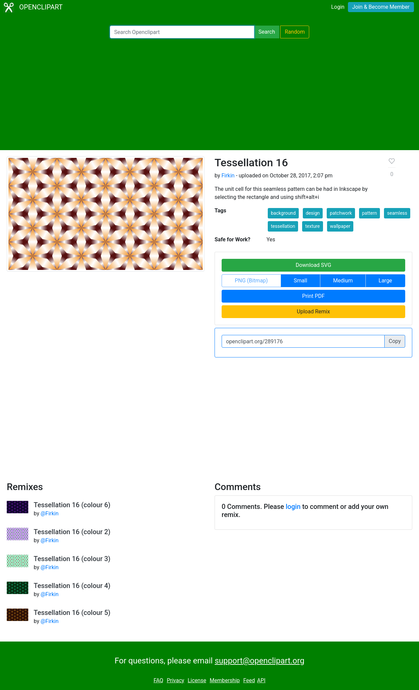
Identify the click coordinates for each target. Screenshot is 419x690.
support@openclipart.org (259, 660)
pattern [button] (369, 213)
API (261, 680)
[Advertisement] (209, 94)
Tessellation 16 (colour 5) (72, 613)
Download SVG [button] (313, 265)
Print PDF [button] (313, 296)
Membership (224, 680)
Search (266, 32)
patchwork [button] (341, 213)
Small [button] (300, 280)
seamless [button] (397, 213)
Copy (395, 341)
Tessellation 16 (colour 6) (72, 505)
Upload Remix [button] (313, 311)
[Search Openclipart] (182, 32)
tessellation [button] (283, 226)
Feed (249, 680)
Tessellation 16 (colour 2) (72, 532)
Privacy (175, 680)
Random (295, 32)
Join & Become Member (381, 7)
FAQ (158, 680)
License (197, 680)
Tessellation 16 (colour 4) (72, 586)
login (293, 507)
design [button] (313, 213)
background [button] (283, 213)
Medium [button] (343, 280)
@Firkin (49, 513)
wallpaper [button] (340, 226)
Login (337, 7)
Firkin (227, 175)
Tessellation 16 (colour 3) (72, 559)
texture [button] (312, 226)
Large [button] (385, 280)
